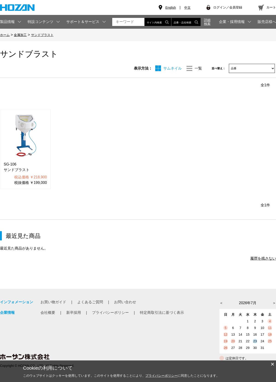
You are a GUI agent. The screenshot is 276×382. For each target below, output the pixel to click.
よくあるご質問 (90, 302)
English (170, 7)
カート (271, 7)
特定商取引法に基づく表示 (162, 313)
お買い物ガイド (53, 302)
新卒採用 (73, 313)
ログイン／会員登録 (227, 7)
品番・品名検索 (186, 22)
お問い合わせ (125, 302)
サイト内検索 (158, 22)
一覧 (198, 68)
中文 (187, 7)
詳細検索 (207, 21)
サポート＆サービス (82, 22)
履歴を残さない (263, 258)
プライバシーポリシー (110, 313)
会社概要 (47, 313)
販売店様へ (267, 22)
